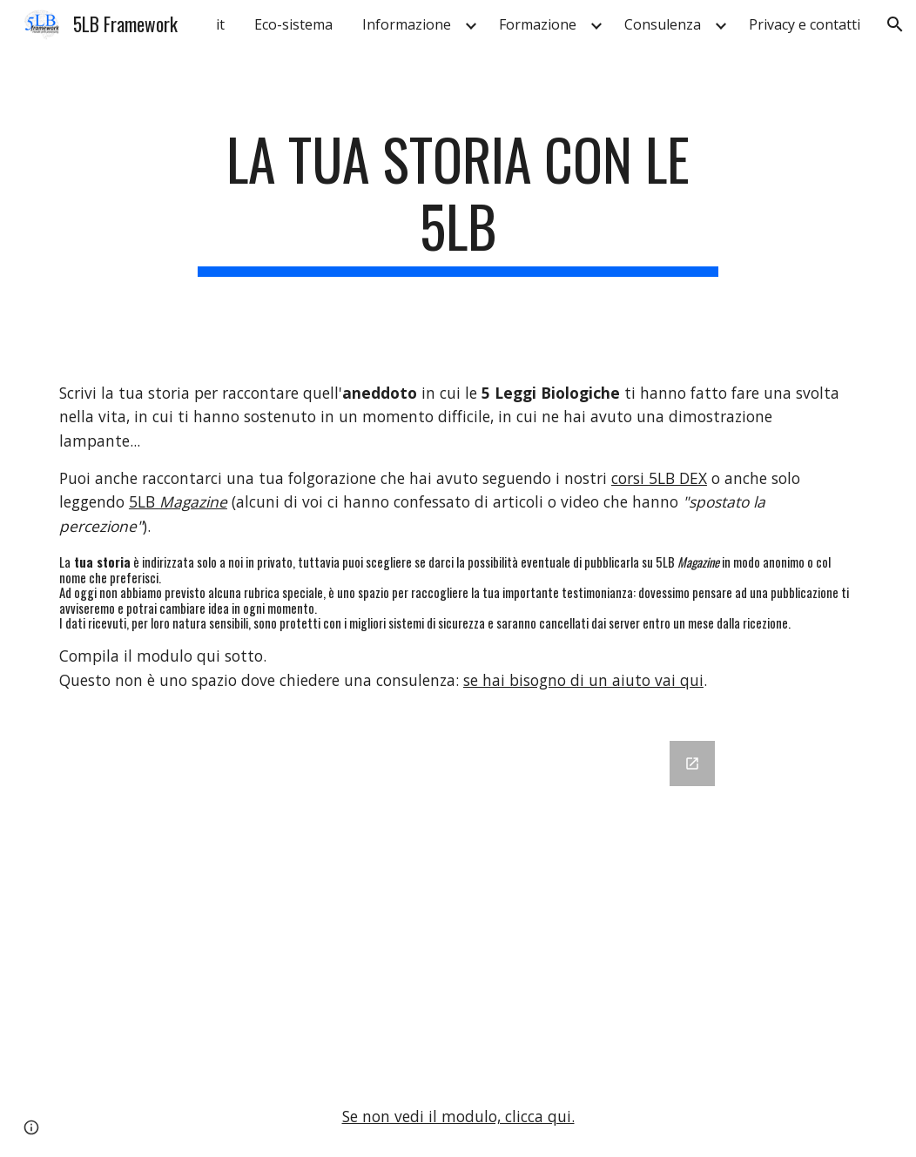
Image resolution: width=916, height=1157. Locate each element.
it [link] (220, 24)
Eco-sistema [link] (293, 24)
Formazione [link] (537, 24)
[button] (895, 24)
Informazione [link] (406, 24)
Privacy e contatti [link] (804, 24)
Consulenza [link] (662, 24)
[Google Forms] (457, 898)
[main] (457, 201)
